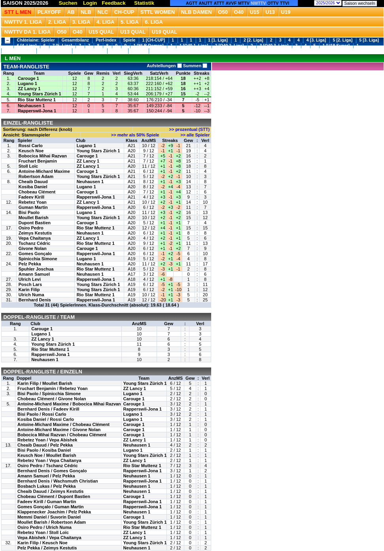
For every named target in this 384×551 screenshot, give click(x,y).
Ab (71, 12)
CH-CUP (124, 12)
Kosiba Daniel (33, 186)
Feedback (114, 3)
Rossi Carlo (31, 145)
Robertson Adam (36, 176)
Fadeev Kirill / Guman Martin (46, 501)
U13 (270, 12)
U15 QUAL (101, 32)
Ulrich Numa (31, 294)
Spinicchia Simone (38, 258)
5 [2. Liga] (343, 40)
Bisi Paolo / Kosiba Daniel (44, 450)
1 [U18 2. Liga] (19, 50)
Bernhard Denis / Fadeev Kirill (48, 409)
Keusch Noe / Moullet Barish (46, 455)
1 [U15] (117, 50)
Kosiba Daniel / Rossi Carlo (45, 419)
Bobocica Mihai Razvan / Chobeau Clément (61, 434)
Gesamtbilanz (75, 40)
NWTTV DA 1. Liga (27, 32)
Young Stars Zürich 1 (39, 93)
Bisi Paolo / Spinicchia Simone (49, 393)
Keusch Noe (31, 150)
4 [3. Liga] (316, 40)
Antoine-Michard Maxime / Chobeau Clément (63, 424)
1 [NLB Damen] (148, 45)
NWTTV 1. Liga (23, 22)
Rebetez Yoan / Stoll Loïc (43, 532)
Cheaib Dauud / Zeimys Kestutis (50, 491)
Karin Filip (29, 289)
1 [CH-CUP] (153, 40)
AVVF (231, 3)
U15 (254, 12)
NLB (86, 12)
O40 (239, 12)
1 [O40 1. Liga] (194, 45)
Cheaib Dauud (33, 181)
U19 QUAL (164, 32)
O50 (223, 12)
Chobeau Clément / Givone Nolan (51, 398)
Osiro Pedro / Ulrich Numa (44, 527)
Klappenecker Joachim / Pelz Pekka (54, 511)
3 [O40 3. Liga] (273, 45)
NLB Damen (196, 12)
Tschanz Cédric (35, 243)
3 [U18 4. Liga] (89, 50)
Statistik (144, 3)
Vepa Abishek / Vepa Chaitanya (49, 537)
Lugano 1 (27, 83)
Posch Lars (30, 284)
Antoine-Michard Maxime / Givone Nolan (58, 429)
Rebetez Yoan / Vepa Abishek (47, 439)
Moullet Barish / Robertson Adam (51, 522)
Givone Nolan (33, 248)
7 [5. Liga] (62, 45)
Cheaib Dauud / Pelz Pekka (45, 445)
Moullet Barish (34, 217)
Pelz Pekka (30, 263)
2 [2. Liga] (253, 40)
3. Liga (81, 22)
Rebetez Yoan (33, 202)
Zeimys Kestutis (35, 233)
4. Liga (105, 22)
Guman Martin (33, 207)
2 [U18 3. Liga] (54, 50)
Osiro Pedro (31, 227)
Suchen (68, 3)
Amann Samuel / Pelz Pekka (46, 475)
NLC (103, 12)
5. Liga (130, 22)
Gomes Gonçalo (35, 253)
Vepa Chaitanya (35, 238)
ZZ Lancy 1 (29, 88)
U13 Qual (133, 32)
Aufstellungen (164, 65)
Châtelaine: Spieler (36, 40)
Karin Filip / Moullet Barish (44, 383)
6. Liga (154, 22)
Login (90, 3)
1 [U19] (159, 50)
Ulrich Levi (30, 279)
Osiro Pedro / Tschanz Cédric (47, 465)
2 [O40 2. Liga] (229, 45)
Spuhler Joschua (36, 269)
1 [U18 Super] (336, 45)
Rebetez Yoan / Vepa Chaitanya (49, 460)
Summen (195, 65)
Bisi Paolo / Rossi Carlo (41, 414)
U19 (286, 12)
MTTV (244, 3)
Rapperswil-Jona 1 (37, 110)
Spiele (129, 40)
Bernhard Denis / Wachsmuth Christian (57, 481)
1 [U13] (138, 50)
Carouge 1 (28, 78)
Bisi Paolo (29, 212)
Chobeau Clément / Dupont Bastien (53, 496)
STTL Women (157, 12)
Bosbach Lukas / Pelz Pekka (46, 486)
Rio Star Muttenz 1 (37, 99)
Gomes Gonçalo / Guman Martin (50, 506)
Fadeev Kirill (31, 197)
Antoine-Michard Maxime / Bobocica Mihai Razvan (69, 403)
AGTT (191, 3)
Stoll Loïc (28, 166)
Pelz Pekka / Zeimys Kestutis (47, 547)
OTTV (272, 3)
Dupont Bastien (35, 222)
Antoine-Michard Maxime (44, 171)
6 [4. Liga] (27, 45)
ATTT (219, 3)
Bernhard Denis (35, 299)
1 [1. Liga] (218, 40)
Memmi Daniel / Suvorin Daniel (49, 517)
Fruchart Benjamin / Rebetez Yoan (52, 388)
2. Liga (57, 22)
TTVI (284, 3)
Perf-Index (106, 40)
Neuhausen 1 (31, 105)
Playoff (49, 12)
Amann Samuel (34, 274)
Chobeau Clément (37, 191)
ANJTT (205, 3)
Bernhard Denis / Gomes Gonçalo (52, 470)
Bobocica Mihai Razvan (43, 155)
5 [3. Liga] (369, 40)
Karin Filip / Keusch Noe (42, 542)
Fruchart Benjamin (38, 161)
